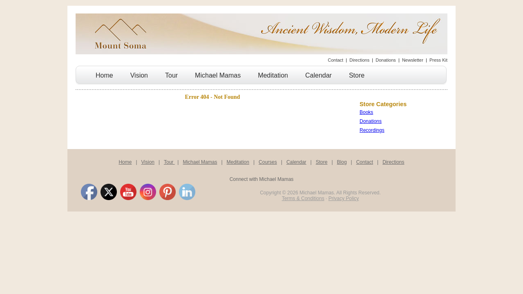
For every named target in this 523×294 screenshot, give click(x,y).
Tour (171, 75)
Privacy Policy (344, 198)
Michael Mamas (218, 75)
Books (366, 112)
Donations (385, 60)
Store (356, 75)
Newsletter (412, 60)
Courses (268, 162)
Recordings (372, 130)
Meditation (273, 75)
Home (104, 75)
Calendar (318, 75)
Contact (335, 60)
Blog (342, 162)
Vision (139, 75)
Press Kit (438, 60)
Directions (359, 60)
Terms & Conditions (303, 198)
